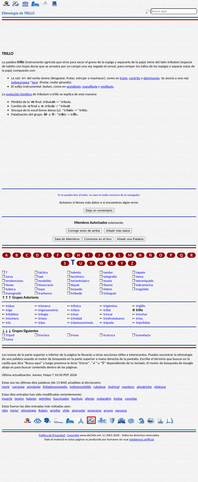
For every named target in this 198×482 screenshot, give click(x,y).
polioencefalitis (80, 387)
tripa (41, 322)
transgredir (13, 293)
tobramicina (144, 285)
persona (121, 410)
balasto (31, 398)
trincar (108, 314)
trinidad (76, 318)
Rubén (43, 410)
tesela (107, 281)
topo (41, 289)
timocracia (45, 285)
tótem (107, 289)
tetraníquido (145, 281)
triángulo (109, 293)
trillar (107, 310)
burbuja (77, 398)
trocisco (43, 335)
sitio (5, 410)
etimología (28, 410)
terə (35, 82)
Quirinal (113, 387)
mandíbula (89, 86)
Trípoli (10, 335)
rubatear (99, 387)
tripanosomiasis (82, 322)
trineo (42, 318)
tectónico (77, 276)
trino (139, 318)
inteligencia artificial (141, 439)
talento (76, 272)
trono (75, 335)
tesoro (19, 398)
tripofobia (143, 322)
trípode (108, 322)
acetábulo (74, 86)
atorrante (78, 410)
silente (89, 398)
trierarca (44, 306)
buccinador (61, 398)
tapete (140, 272)
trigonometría (48, 310)
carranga (18, 387)
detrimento (151, 78)
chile (66, 410)
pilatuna (160, 387)
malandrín (104, 398)
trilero (75, 310)
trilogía (43, 314)
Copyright (73, 435)
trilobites (12, 314)
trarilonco (45, 293)
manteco (128, 387)
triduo (10, 306)
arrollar (55, 410)
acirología (34, 387)
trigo (9, 310)
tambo (108, 272)
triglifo (140, 306)
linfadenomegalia (55, 387)
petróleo (45, 398)
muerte (7, 398)
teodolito (44, 281)
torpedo (76, 289)
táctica (43, 272)
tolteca (10, 289)
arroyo (108, 410)
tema (139, 276)
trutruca (109, 335)
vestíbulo (107, 86)
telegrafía (110, 276)
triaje (123, 78)
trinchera (12, 318)
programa (94, 410)
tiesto (10, 285)
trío (8, 322)
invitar (118, 398)
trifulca (76, 306)
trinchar (141, 314)
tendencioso (14, 281)
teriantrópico (80, 281)
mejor (14, 410)
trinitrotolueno (113, 318)
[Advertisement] (99, 35)
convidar (131, 398)
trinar (75, 314)
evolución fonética (19, 94)
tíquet (75, 285)
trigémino (110, 306)
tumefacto (143, 335)
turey (9, 339)
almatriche (144, 387)
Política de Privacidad (52, 435)
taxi (40, 276)
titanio (108, 285)
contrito (134, 78)
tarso (9, 276)
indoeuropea (20, 82)
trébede (76, 293)
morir (6, 387)
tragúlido (142, 289)
